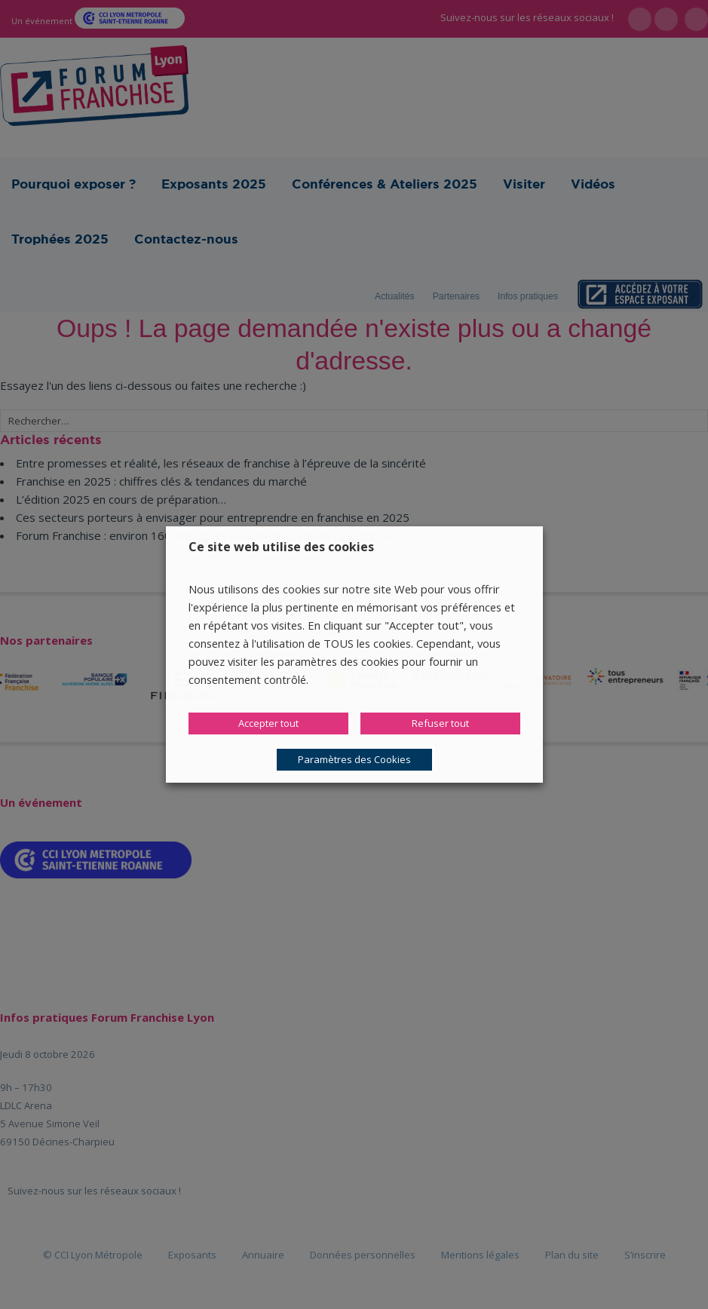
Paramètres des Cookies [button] (354, 759)
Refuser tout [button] (440, 723)
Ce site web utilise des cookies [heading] (281, 546)
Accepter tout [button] (268, 723)
